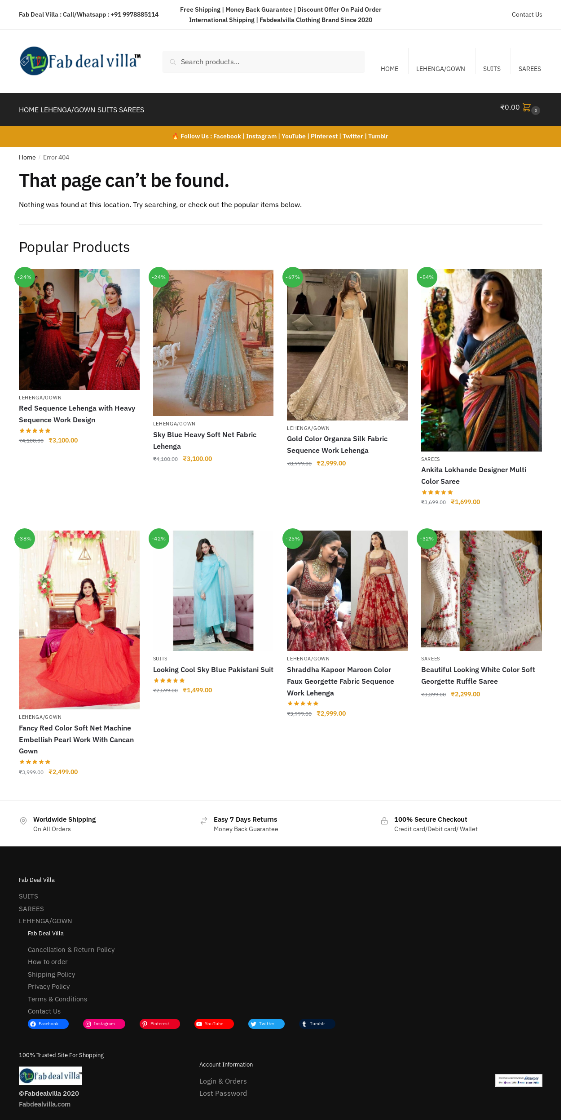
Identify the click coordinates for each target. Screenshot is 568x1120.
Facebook (227, 131)
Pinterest (324, 131)
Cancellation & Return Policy (71, 944)
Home (27, 152)
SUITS (492, 69)
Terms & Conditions (57, 993)
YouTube (294, 131)
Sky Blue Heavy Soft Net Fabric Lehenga (204, 435)
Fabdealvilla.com (44, 1098)
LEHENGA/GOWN (440, 69)
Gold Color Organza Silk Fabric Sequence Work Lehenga (337, 439)
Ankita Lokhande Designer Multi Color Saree (473, 470)
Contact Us (527, 14)
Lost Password (223, 1087)
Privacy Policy (49, 981)
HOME (389, 69)
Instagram (261, 131)
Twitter (353, 131)
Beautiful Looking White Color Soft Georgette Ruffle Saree (478, 670)
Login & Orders (223, 1075)
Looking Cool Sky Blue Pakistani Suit (213, 664)
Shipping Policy (51, 969)
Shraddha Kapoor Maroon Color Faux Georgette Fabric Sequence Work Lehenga (340, 676)
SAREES (530, 69)
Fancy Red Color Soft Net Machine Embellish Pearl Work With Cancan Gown (76, 734)
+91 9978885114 (134, 14)
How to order (48, 956)
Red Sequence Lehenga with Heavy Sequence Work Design (77, 408)
